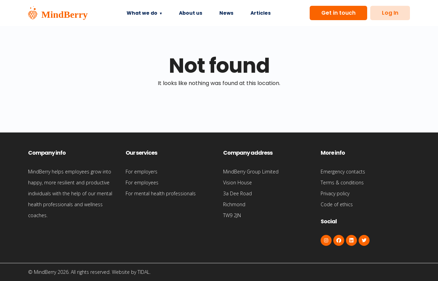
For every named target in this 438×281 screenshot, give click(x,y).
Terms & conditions (342, 182)
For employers (141, 171)
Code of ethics (337, 204)
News (226, 13)
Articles (260, 13)
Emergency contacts (343, 171)
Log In (390, 13)
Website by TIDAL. (131, 272)
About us (190, 13)
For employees (142, 182)
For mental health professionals (161, 193)
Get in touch (338, 13)
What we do (142, 13)
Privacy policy (335, 193)
